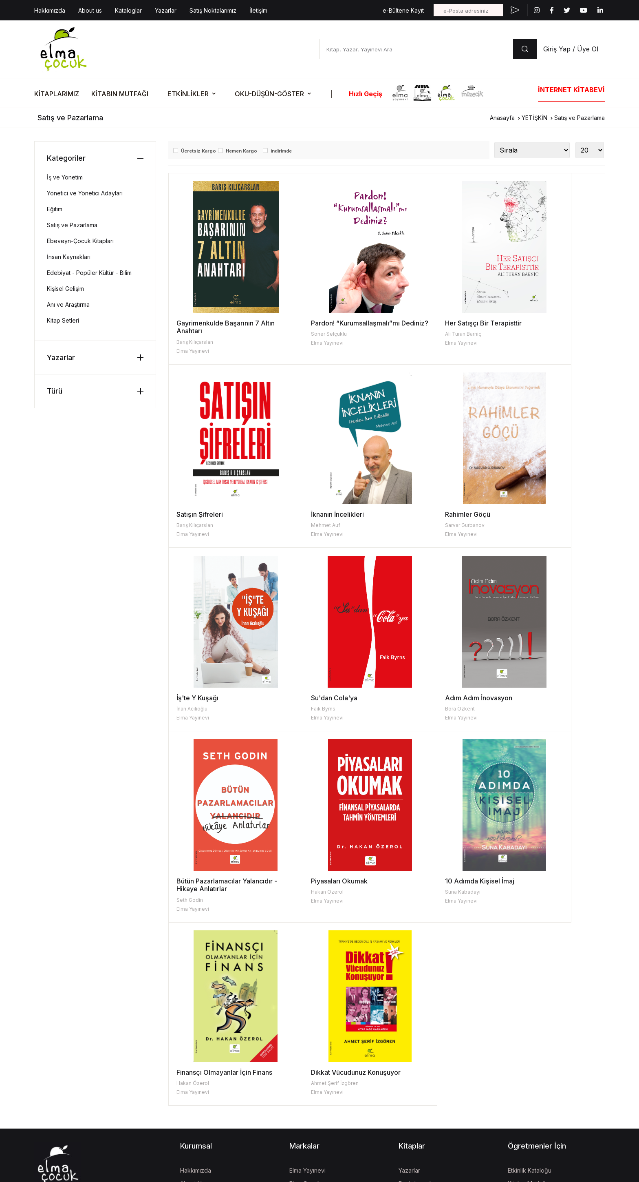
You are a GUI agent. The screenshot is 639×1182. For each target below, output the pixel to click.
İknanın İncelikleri (202, 514)
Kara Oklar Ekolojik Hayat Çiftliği (332, 1059)
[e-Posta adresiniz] (468, 10)
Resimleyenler (417, 1007)
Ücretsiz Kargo (198, 151)
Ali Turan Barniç (412, 334)
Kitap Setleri (63, 320)
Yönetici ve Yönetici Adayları (85, 193)
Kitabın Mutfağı (527, 1007)
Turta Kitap (303, 1020)
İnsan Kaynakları (68, 256)
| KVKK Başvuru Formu (119, 1093)
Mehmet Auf (191, 525)
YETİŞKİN (534, 117)
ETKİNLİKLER (188, 94)
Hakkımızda (49, 10)
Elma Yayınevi (192, 351)
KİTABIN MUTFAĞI (119, 94)
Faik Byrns (516, 525)
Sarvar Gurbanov (305, 525)
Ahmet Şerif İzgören (309, 900)
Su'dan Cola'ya (527, 514)
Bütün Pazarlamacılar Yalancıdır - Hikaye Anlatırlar (329, 702)
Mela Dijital (303, 1125)
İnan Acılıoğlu (409, 525)
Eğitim (54, 209)
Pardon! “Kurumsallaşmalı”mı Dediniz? (330, 327)
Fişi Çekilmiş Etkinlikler (537, 1020)
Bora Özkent (191, 709)
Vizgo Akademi (309, 1112)
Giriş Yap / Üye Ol (570, 49)
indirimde (281, 151)
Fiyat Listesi (414, 1059)
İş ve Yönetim (65, 177)
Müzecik (300, 1046)
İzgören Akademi (312, 1072)
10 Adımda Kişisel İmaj (538, 698)
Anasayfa (502, 117)
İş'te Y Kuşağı (415, 514)
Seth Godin (299, 716)
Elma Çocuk (305, 1007)
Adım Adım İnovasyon (210, 698)
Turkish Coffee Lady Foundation (332, 1099)
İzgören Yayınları (311, 1033)
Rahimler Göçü (308, 514)
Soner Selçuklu (304, 342)
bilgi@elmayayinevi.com (66, 1043)
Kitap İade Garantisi (424, 1033)
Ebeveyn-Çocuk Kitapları (80, 240)
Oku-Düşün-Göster (533, 1033)
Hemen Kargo (241, 151)
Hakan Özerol (410, 709)
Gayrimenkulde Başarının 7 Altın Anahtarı (217, 327)
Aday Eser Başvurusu (427, 1046)
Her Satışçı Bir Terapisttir (432, 323)
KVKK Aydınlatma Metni (61, 1093)
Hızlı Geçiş (365, 94)
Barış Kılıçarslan (194, 342)
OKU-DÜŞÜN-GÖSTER (269, 94)
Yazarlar (165, 10)
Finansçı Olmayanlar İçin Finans (213, 893)
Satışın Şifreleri (527, 323)
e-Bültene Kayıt (403, 10)
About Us (192, 1007)
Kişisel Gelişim (65, 288)
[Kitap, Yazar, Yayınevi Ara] (416, 49)
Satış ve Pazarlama (579, 117)
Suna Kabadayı (521, 709)
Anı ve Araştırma (68, 304)
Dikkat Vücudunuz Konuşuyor (330, 889)
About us (90, 10)
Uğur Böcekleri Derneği (321, 1085)
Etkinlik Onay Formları (536, 1046)
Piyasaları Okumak (422, 698)
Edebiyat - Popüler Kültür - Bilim (89, 272)
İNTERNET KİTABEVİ (571, 90)
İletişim (258, 10)
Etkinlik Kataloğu (529, 994)
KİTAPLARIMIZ (56, 94)
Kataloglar (128, 10)
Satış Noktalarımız (212, 10)
